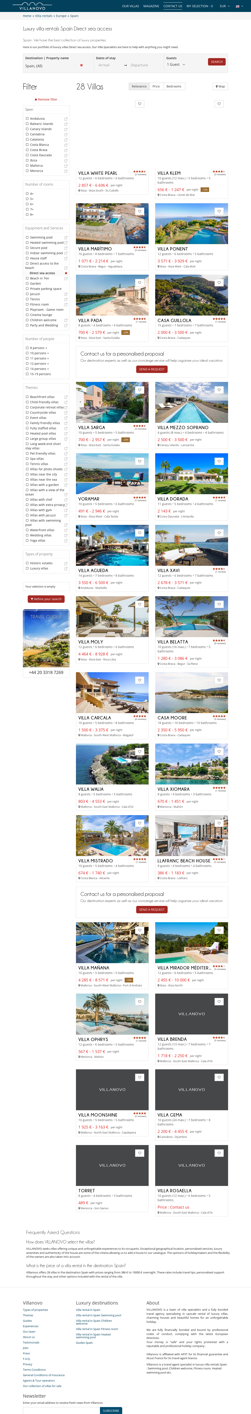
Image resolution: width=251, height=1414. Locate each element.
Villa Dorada (173, 467)
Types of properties (35, 1278)
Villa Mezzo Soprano (183, 395)
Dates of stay (106, 58)
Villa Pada (90, 288)
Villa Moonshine (98, 1082)
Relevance (139, 86)
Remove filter (46, 99)
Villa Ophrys (93, 1006)
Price (157, 86)
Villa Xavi (169, 538)
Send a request (152, 337)
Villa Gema (170, 1082)
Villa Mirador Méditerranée (190, 935)
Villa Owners (102, 1395)
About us (29, 1305)
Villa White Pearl (98, 141)
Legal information (166, 1395)
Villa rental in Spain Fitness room (97, 1297)
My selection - (200, 6)
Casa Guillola (174, 288)
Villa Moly (90, 610)
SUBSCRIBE (111, 1378)
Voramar (89, 467)
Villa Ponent (173, 217)
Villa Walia (91, 757)
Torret (86, 1158)
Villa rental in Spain (88, 1278)
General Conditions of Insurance (44, 1343)
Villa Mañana (93, 935)
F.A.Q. (26, 1326)
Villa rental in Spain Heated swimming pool (93, 1303)
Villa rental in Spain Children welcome (94, 1289)
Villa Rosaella (175, 1158)
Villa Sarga (91, 395)
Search (217, 62)
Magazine (151, 6)
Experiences (30, 1294)
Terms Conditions (34, 1337)
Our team (29, 1299)
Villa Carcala (94, 685)
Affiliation (141, 1395)
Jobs (25, 1316)
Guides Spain (84, 1310)
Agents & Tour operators (39, 1348)
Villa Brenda (172, 1006)
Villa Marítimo (95, 217)
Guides (27, 1288)
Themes (28, 1283)
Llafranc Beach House (184, 828)
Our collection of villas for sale (42, 1354)
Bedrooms (174, 86)
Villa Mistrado (95, 828)
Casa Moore (172, 685)
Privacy (27, 1332)
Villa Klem (169, 141)
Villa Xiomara (174, 757)
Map (220, 86)
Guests (171, 58)
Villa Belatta (173, 610)
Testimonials (31, 1310)
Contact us (172, 6)
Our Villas (130, 6)
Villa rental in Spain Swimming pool (98, 1283)
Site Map (122, 1395)
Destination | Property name (47, 58)
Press (26, 1321)
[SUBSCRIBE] (61, 1378)
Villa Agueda (93, 538)
